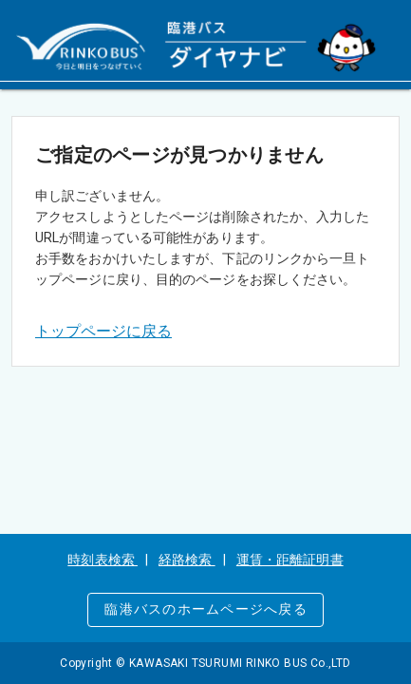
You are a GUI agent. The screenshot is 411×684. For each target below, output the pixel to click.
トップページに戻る (103, 331)
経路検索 (187, 559)
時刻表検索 (102, 559)
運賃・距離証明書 (290, 559)
